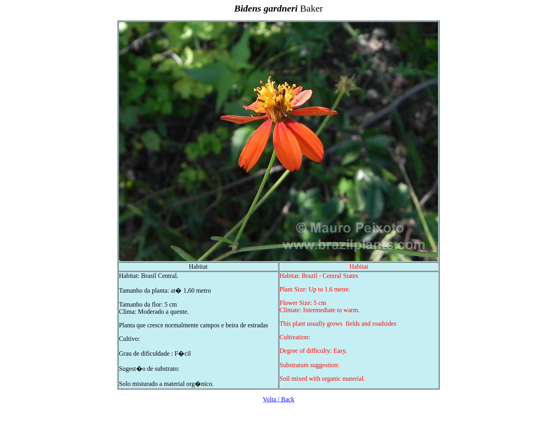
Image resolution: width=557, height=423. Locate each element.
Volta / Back (278, 399)
